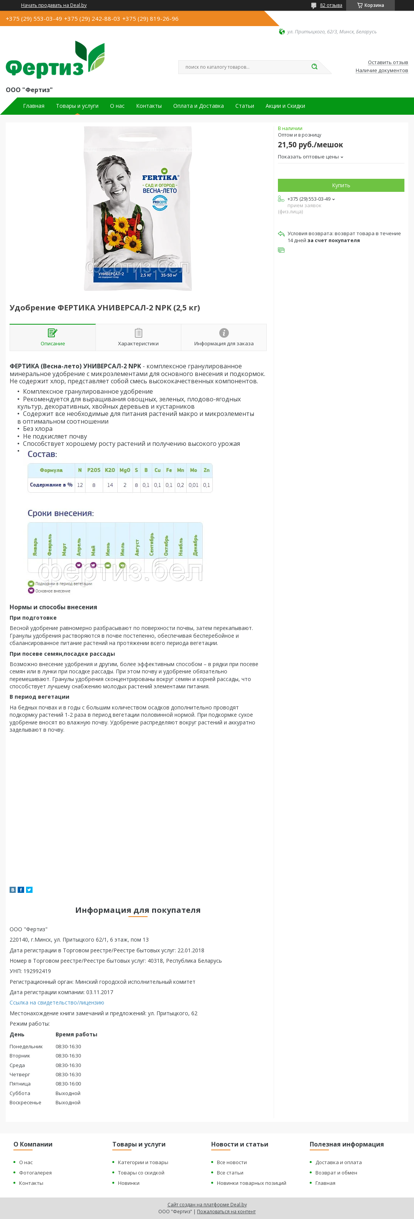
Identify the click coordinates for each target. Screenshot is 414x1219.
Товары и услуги (77, 106)
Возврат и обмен (336, 1172)
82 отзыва (331, 5)
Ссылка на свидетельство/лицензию (57, 1002)
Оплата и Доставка (198, 106)
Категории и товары (143, 1162)
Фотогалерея (35, 1172)
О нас (117, 106)
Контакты (149, 106)
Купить (341, 185)
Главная (33, 106)
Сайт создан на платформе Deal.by (207, 1204)
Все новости (232, 1162)
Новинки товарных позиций (251, 1182)
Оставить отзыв (388, 62)
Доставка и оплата (338, 1162)
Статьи (244, 106)
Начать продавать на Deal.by (54, 5)
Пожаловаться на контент (226, 1211)
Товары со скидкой (141, 1172)
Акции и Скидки (285, 106)
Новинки (129, 1182)
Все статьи (230, 1172)
